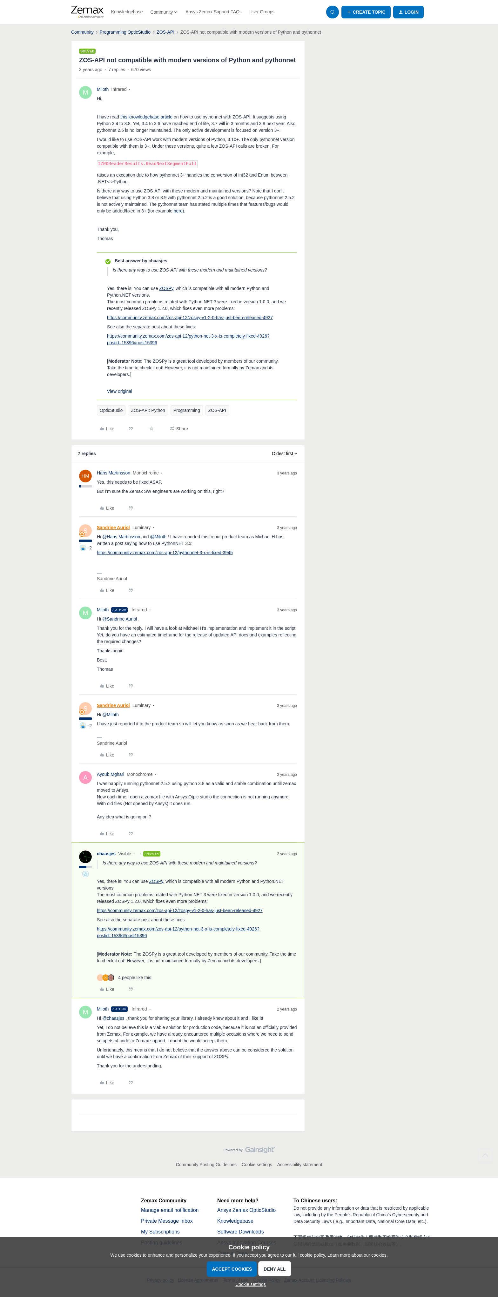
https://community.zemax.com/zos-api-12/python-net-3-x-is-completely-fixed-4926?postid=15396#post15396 (188, 339)
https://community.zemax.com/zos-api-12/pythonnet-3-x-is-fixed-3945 (165, 552)
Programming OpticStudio (125, 32)
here (178, 210)
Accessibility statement (299, 1164)
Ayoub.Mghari (110, 774)
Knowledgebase (127, 11)
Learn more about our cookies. (357, 1255)
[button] (366, 12)
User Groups (261, 11)
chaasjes (106, 853)
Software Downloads (240, 1231)
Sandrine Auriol (113, 527)
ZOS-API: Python (148, 410)
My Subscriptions (160, 1231)
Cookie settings (257, 1164)
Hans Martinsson (113, 472)
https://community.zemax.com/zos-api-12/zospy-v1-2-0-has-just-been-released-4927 (190, 317)
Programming (186, 410)
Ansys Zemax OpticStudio (246, 1210)
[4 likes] (124, 977)
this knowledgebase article (146, 116)
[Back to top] (485, 1155)
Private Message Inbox (167, 1221)
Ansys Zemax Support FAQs (213, 11)
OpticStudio (111, 410)
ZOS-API (165, 32)
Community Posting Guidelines (206, 1164)
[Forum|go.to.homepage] (87, 12)
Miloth (103, 89)
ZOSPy (166, 288)
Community (82, 32)
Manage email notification (170, 1210)
